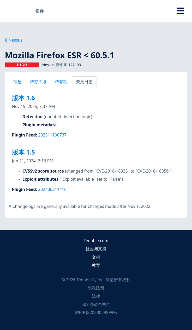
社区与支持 (96, 249)
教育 (96, 265)
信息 (17, 81)
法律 (96, 296)
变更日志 (84, 81)
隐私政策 (96, 288)
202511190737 (52, 135)
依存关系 (38, 81)
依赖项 (61, 81)
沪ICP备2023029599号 (96, 312)
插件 (39, 11)
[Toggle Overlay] (180, 11)
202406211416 (52, 189)
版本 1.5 (23, 152)
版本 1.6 (23, 98)
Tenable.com (96, 240)
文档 (96, 257)
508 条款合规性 (95, 304)
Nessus (13, 40)
